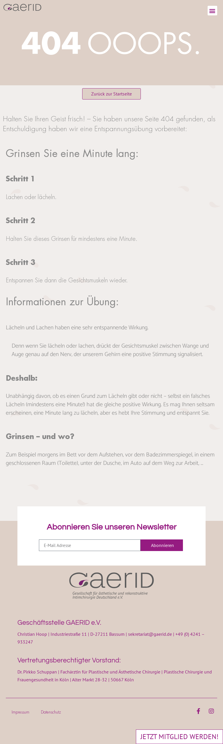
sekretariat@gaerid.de (150, 634)
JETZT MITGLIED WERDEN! (179, 736)
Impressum (20, 712)
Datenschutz (51, 712)
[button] (212, 10)
